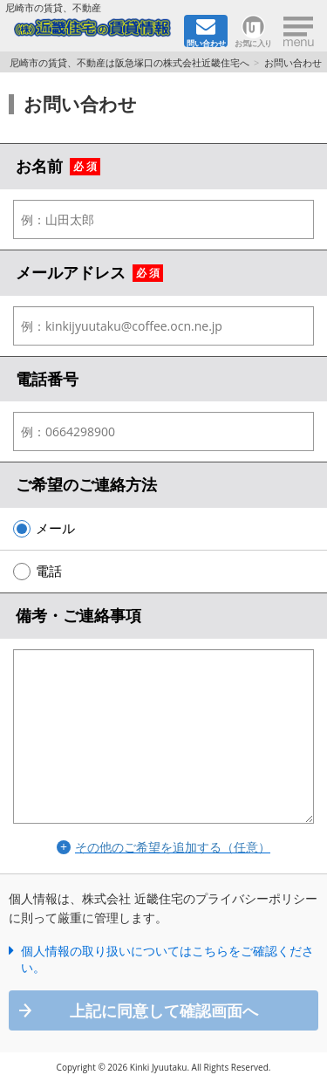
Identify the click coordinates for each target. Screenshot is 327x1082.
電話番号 (47, 378)
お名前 (39, 165)
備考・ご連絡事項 (78, 615)
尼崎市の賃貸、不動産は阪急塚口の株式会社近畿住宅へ (129, 62)
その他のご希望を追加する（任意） (172, 847)
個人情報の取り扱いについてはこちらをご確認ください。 (167, 959)
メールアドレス (71, 272)
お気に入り (253, 42)
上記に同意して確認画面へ (164, 1010)
